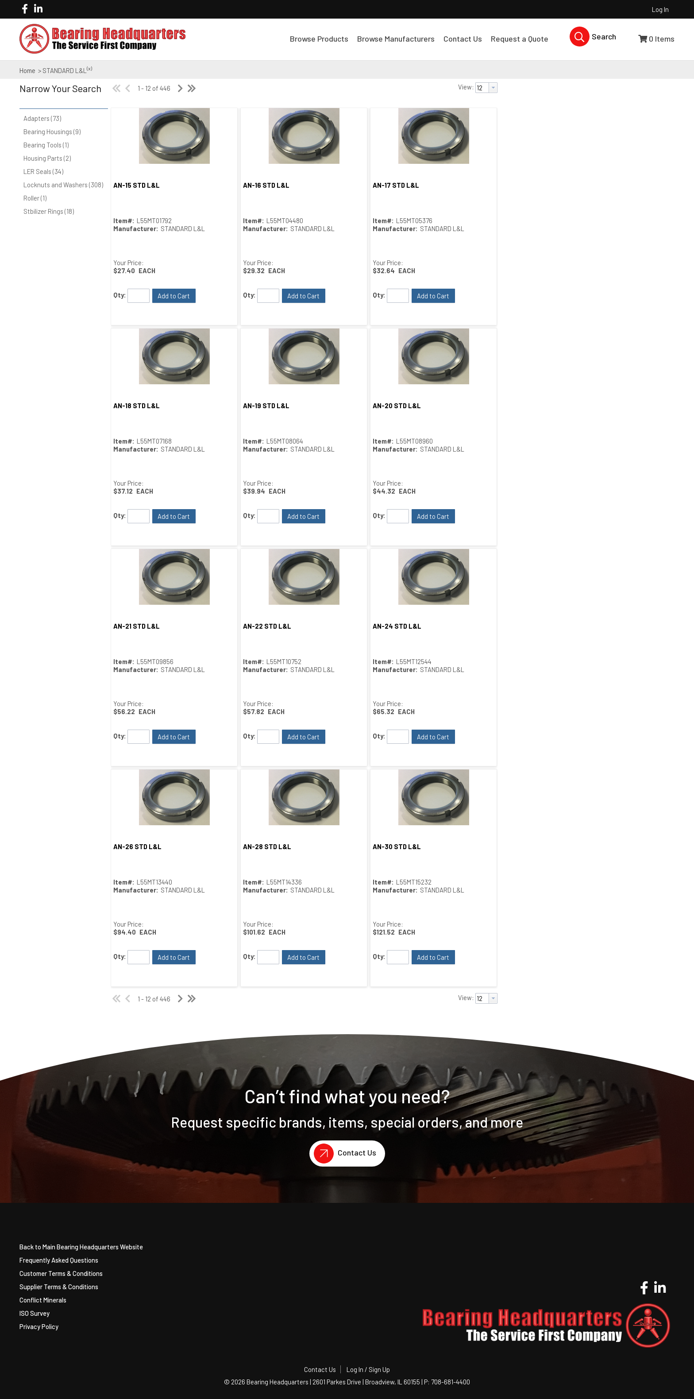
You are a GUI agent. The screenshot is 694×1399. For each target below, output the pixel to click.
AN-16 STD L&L (266, 185)
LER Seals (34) (43, 171)
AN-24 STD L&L (397, 626)
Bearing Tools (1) (46, 145)
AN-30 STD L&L (397, 846)
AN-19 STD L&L (266, 406)
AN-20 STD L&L (397, 406)
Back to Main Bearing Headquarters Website (81, 1247)
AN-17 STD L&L (396, 185)
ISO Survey (34, 1313)
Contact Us (342, 1153)
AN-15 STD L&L (136, 185)
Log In (660, 9)
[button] (61, 94)
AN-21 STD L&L (136, 626)
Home (27, 70)
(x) (89, 68)
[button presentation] (493, 88)
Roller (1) (34, 198)
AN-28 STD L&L (267, 846)
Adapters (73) (42, 118)
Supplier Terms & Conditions (58, 1287)
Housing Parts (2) (47, 158)
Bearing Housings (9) (52, 131)
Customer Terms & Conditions (61, 1273)
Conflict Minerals (42, 1300)
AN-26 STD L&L (137, 846)
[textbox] (482, 87)
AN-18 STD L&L (136, 406)
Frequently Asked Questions (58, 1260)
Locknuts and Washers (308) (63, 185)
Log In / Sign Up (368, 1369)
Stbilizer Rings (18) (48, 211)
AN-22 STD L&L (267, 626)
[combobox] (486, 87)
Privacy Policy (38, 1326)
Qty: (119, 295)
